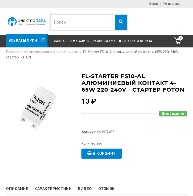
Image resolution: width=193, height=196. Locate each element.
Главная (60, 41)
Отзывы (107, 188)
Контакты (61, 51)
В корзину (104, 153)
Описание (17, 188)
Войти (153, 4)
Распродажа (104, 41)
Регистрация (172, 4)
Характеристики (53, 188)
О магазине (79, 41)
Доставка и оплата (135, 41)
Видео (85, 188)
